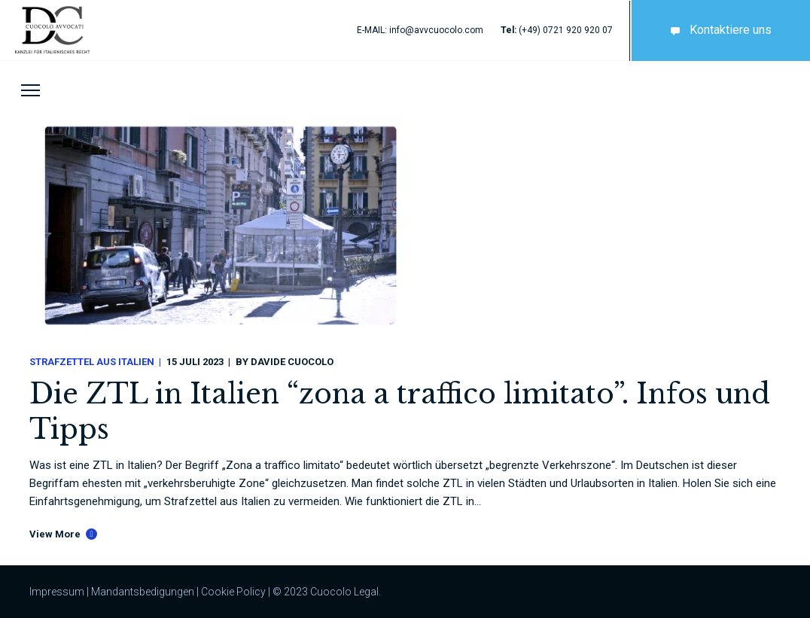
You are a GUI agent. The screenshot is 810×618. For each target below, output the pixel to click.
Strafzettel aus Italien (91, 361)
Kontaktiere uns (718, 30)
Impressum (56, 592)
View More (55, 534)
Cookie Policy (233, 592)
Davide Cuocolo (292, 361)
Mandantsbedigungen (142, 592)
